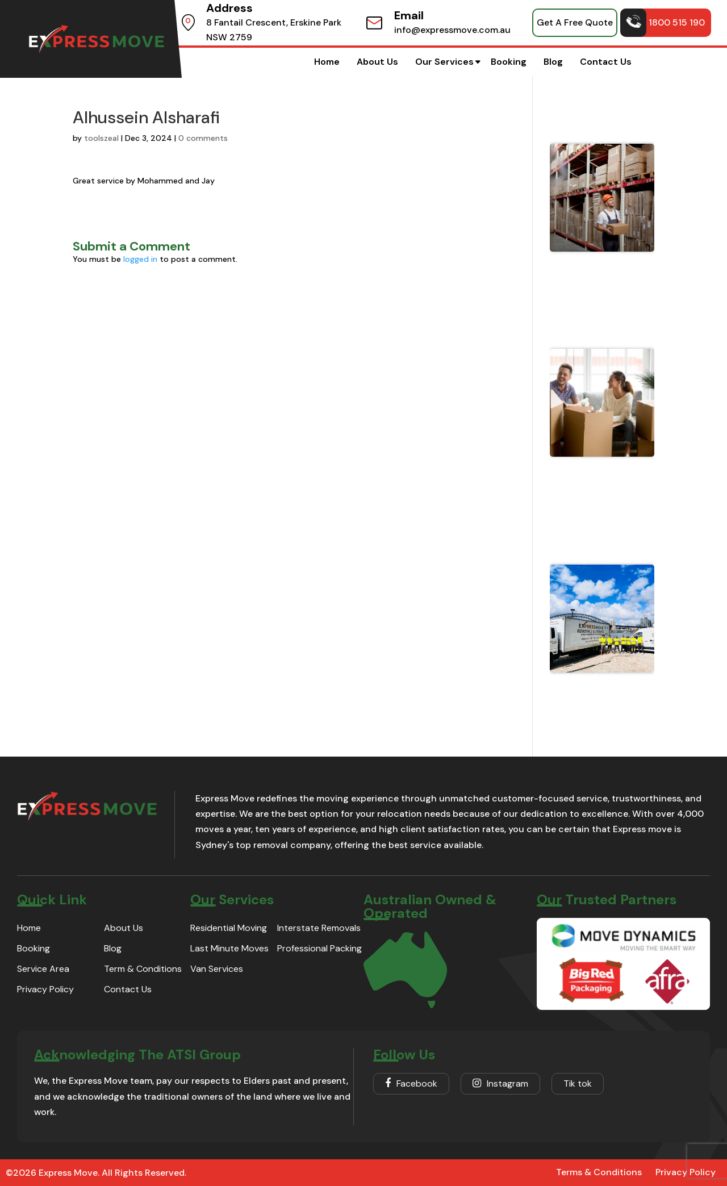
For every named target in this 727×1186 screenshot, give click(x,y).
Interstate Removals (319, 928)
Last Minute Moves (229, 948)
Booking (509, 62)
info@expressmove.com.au (452, 30)
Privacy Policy (45, 989)
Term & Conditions (143, 969)
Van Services (216, 969)
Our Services (444, 62)
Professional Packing (319, 948)
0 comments (203, 138)
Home (327, 62)
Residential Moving (228, 928)
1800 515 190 (662, 23)
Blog (553, 62)
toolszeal (101, 138)
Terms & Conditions (599, 1172)
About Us (377, 62)
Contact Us (606, 62)
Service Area (43, 969)
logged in (140, 259)
